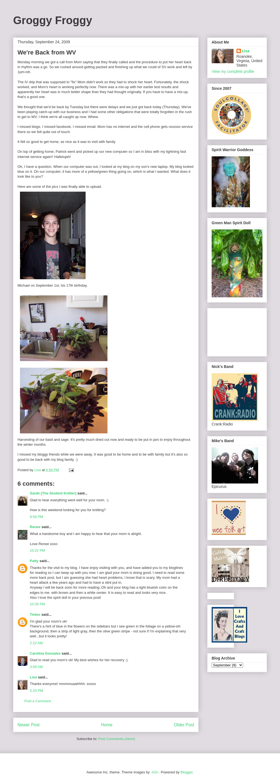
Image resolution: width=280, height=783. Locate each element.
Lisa (33, 677)
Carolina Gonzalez (45, 653)
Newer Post (29, 724)
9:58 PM (36, 517)
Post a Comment (37, 701)
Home (107, 724)
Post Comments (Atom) (116, 739)
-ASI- (155, 772)
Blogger (186, 772)
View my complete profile (233, 71)
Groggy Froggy (52, 20)
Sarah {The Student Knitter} (53, 493)
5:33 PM (36, 691)
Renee (35, 527)
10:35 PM (37, 604)
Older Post (184, 724)
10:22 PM (37, 550)
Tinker (35, 614)
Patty (34, 561)
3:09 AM (36, 667)
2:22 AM (36, 643)
